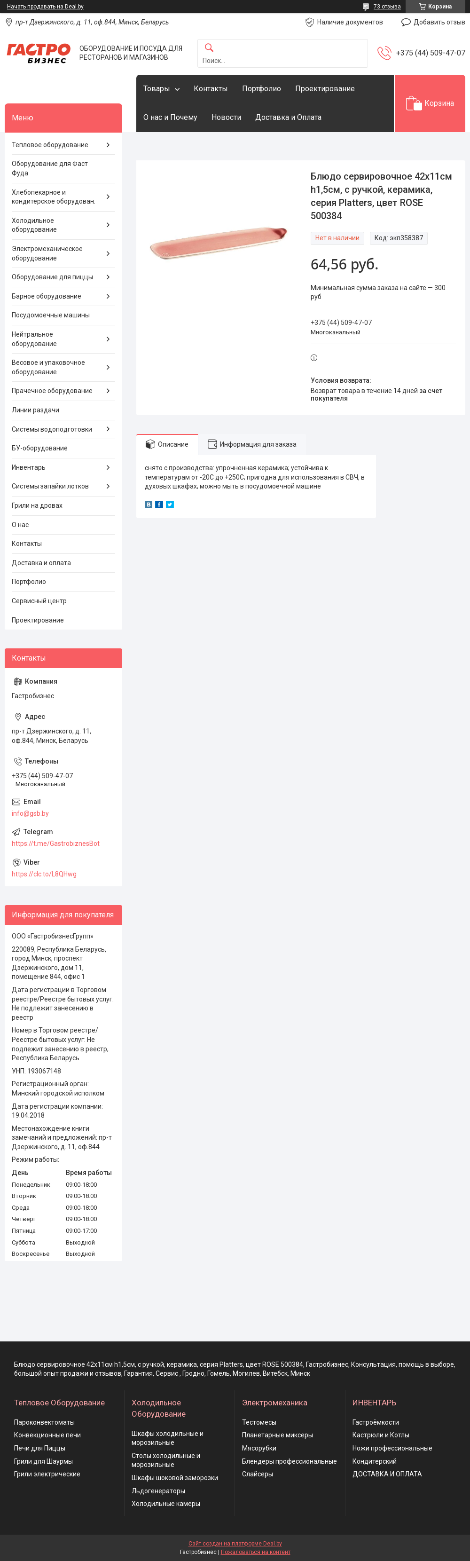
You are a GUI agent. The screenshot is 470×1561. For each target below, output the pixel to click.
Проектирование (325, 88)
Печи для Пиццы (39, 1448)
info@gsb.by (30, 813)
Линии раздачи (35, 410)
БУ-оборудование (40, 448)
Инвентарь (29, 467)
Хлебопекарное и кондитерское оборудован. (53, 197)
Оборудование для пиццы (52, 277)
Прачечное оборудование (52, 390)
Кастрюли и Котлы (380, 1435)
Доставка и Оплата (288, 117)
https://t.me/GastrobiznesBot (56, 843)
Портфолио (261, 88)
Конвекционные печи (47, 1435)
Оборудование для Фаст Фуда (50, 168)
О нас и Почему (170, 117)
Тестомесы (259, 1422)
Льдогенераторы (158, 1491)
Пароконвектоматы (44, 1422)
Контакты (211, 88)
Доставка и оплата (41, 563)
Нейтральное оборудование (34, 339)
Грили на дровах (37, 505)
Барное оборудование (46, 296)
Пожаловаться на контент (255, 1552)
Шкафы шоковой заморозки (175, 1478)
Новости (226, 117)
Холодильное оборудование (34, 225)
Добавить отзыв (439, 22)
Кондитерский (374, 1461)
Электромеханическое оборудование (47, 253)
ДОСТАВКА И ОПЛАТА (387, 1474)
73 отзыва (387, 6)
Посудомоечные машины (51, 315)
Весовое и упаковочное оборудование (48, 367)
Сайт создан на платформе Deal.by (235, 1543)
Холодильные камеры (166, 1503)
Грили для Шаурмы (43, 1461)
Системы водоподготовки (52, 429)
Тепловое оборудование (50, 145)
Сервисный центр (39, 601)
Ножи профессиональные (392, 1448)
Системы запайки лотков (50, 486)
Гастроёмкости (375, 1422)
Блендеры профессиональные (289, 1461)
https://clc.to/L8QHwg (44, 874)
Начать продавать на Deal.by (45, 6)
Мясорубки (259, 1448)
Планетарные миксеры (277, 1435)
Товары (156, 88)
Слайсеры (257, 1474)
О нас (20, 524)
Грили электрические (47, 1474)
